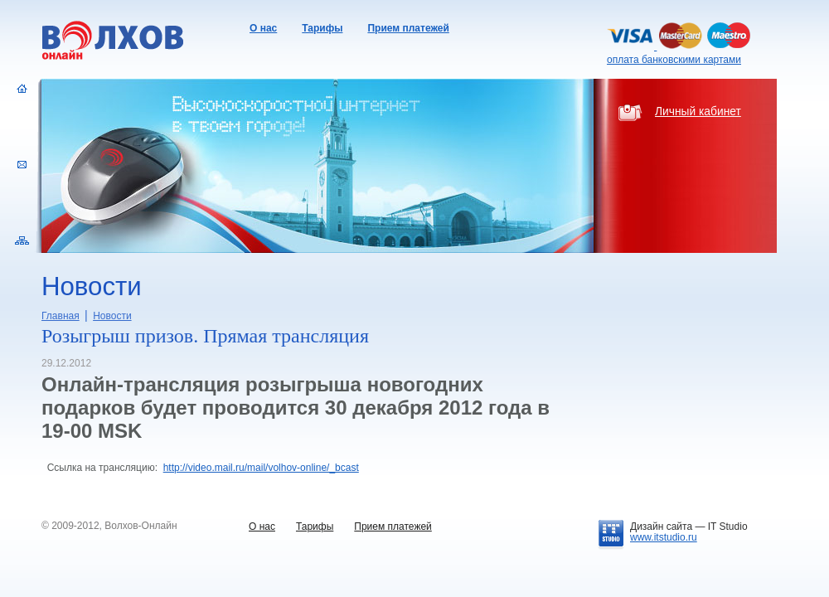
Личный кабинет (698, 111)
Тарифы (322, 28)
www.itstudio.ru (663, 537)
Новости (112, 316)
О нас (263, 28)
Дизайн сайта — (689, 526)
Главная (60, 316)
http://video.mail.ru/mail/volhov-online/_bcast (261, 467)
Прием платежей (407, 28)
